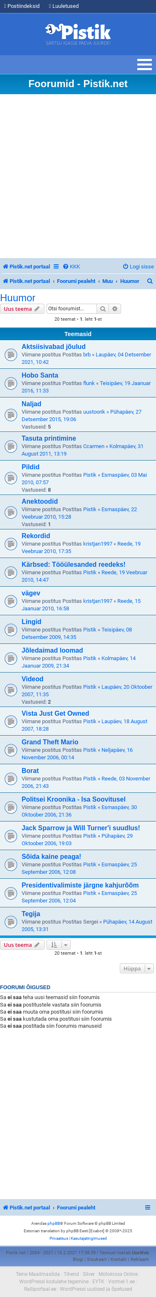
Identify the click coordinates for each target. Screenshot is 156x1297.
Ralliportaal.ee (40, 1289)
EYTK (98, 1282)
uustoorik (94, 412)
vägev (31, 593)
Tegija (31, 913)
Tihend (71, 1274)
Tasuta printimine (49, 438)
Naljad (32, 403)
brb (87, 354)
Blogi (78, 1259)
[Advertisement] (78, 176)
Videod (32, 679)
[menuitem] (71, 267)
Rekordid (36, 535)
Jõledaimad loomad (52, 650)
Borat (30, 770)
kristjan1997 (97, 544)
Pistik (90, 475)
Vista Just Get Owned (55, 713)
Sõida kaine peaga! (51, 856)
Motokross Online (118, 1274)
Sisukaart (97, 1259)
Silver (89, 1274)
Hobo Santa (40, 375)
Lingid (31, 621)
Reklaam (140, 1259)
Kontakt (119, 1259)
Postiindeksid (22, 6)
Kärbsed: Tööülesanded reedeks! (74, 564)
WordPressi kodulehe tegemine (54, 1282)
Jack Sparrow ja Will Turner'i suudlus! (81, 827)
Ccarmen (93, 446)
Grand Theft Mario (50, 742)
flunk (89, 383)
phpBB (53, 1223)
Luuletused (64, 6)
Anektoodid (40, 501)
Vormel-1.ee (121, 1282)
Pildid (31, 467)
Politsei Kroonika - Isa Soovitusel (74, 799)
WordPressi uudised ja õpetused (96, 1289)
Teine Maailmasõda (38, 1274)
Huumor (17, 298)
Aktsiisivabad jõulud (54, 346)
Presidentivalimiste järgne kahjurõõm (80, 885)
